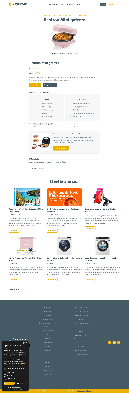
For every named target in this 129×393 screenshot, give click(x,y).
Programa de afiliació (81, 315)
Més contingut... (15, 289)
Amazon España (64, 168)
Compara (116, 4)
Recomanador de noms (81, 339)
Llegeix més (14, 231)
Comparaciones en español (81, 323)
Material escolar (48, 342)
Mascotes (48, 339)
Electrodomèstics (47, 319)
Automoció (47, 311)
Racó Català (48, 370)
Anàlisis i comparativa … (65, 15)
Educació (48, 315)
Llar (47, 335)
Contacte (78, 4)
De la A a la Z (81, 343)
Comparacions (52, 4)
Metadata (48, 367)
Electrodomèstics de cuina (47, 323)
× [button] (26, 343)
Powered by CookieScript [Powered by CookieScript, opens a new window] (15, 389)
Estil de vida (48, 327)
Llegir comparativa (61, 148)
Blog (62, 4)
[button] (15, 387)
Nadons (47, 346)
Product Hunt (48, 374)
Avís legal (81, 319)
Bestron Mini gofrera (80, 15)
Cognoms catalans (81, 351)
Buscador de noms (81, 335)
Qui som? (70, 4)
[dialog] (15, 366)
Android (82, 391)
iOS (78, 391)
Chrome (88, 391)
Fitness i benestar (47, 331)
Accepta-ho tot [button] (9, 383)
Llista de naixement (81, 354)
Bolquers (48, 350)
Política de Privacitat (81, 311)
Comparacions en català (50, 15)
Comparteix (49, 85)
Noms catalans (81, 347)
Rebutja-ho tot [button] (21, 383)
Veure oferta (35, 85)
